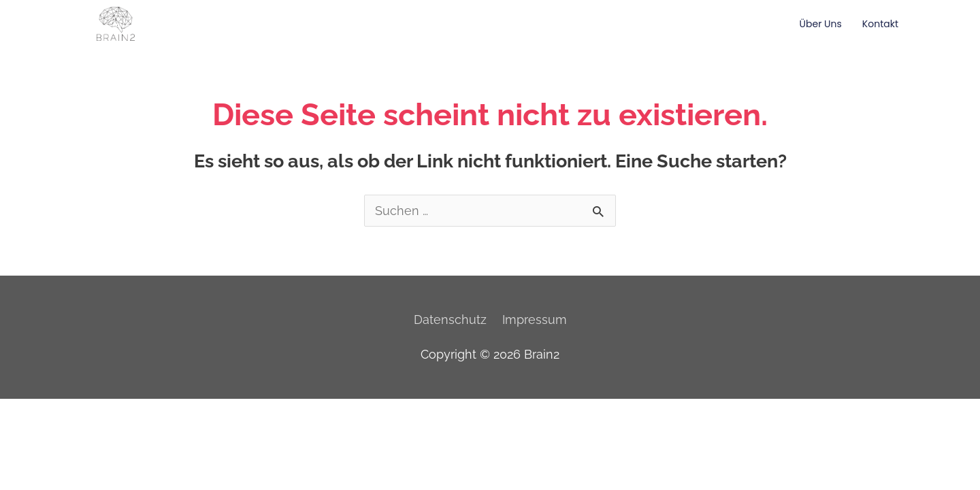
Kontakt (880, 24)
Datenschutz (450, 319)
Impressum (534, 319)
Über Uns (821, 24)
